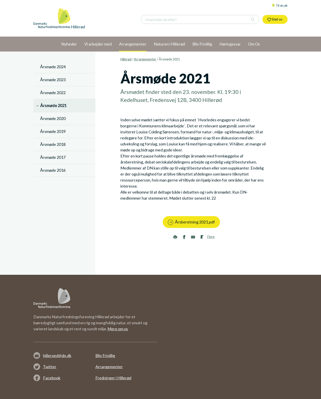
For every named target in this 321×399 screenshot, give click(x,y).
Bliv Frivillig (105, 355)
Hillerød (126, 59)
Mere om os (117, 328)
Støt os (275, 19)
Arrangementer (145, 59)
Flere (211, 237)
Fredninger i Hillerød (113, 377)
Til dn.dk (280, 5)
